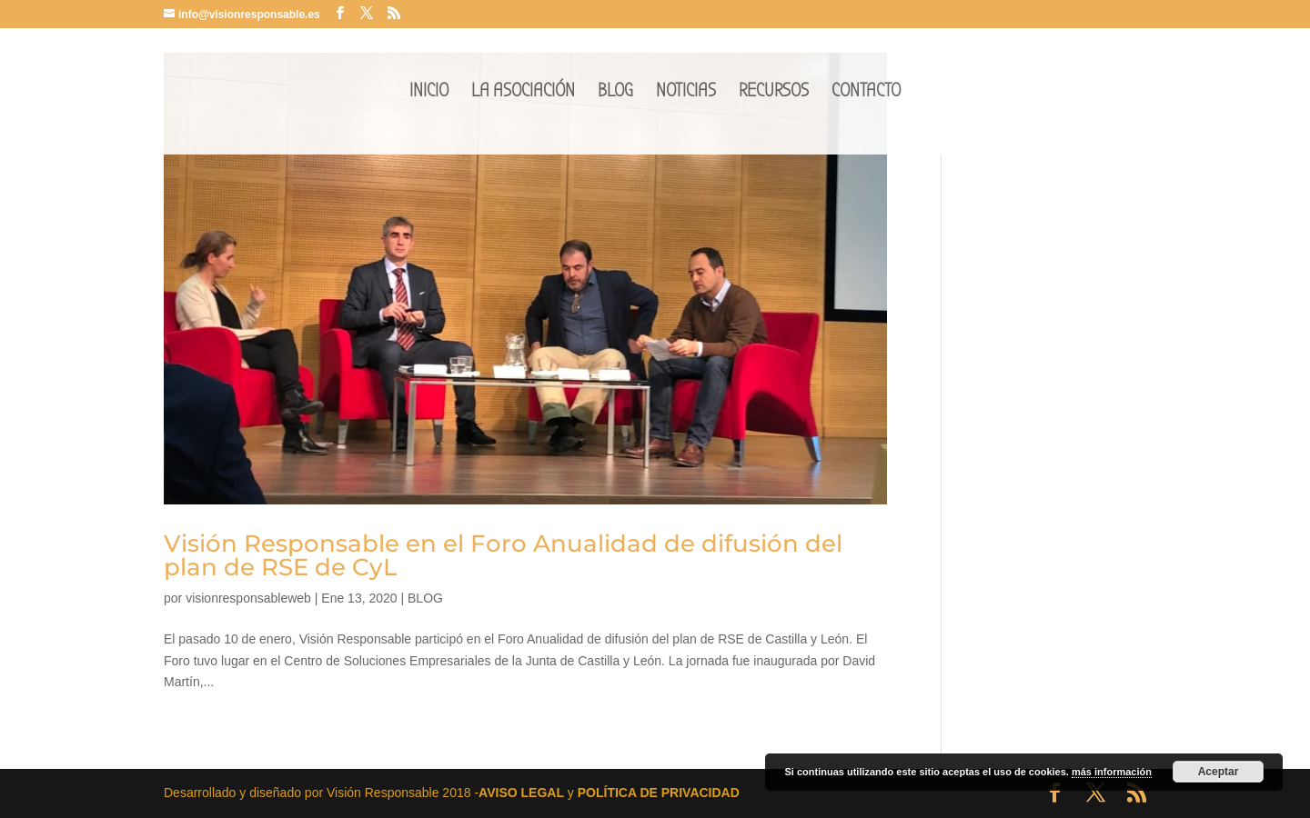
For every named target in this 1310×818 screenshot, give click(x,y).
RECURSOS (774, 93)
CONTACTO (866, 93)
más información (1112, 771)
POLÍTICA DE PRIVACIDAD (659, 792)
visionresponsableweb (248, 598)
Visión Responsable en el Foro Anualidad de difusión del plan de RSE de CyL (503, 555)
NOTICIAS (686, 93)
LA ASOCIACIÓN (523, 93)
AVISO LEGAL (521, 792)
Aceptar (1218, 771)
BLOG (615, 93)
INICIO (428, 93)
